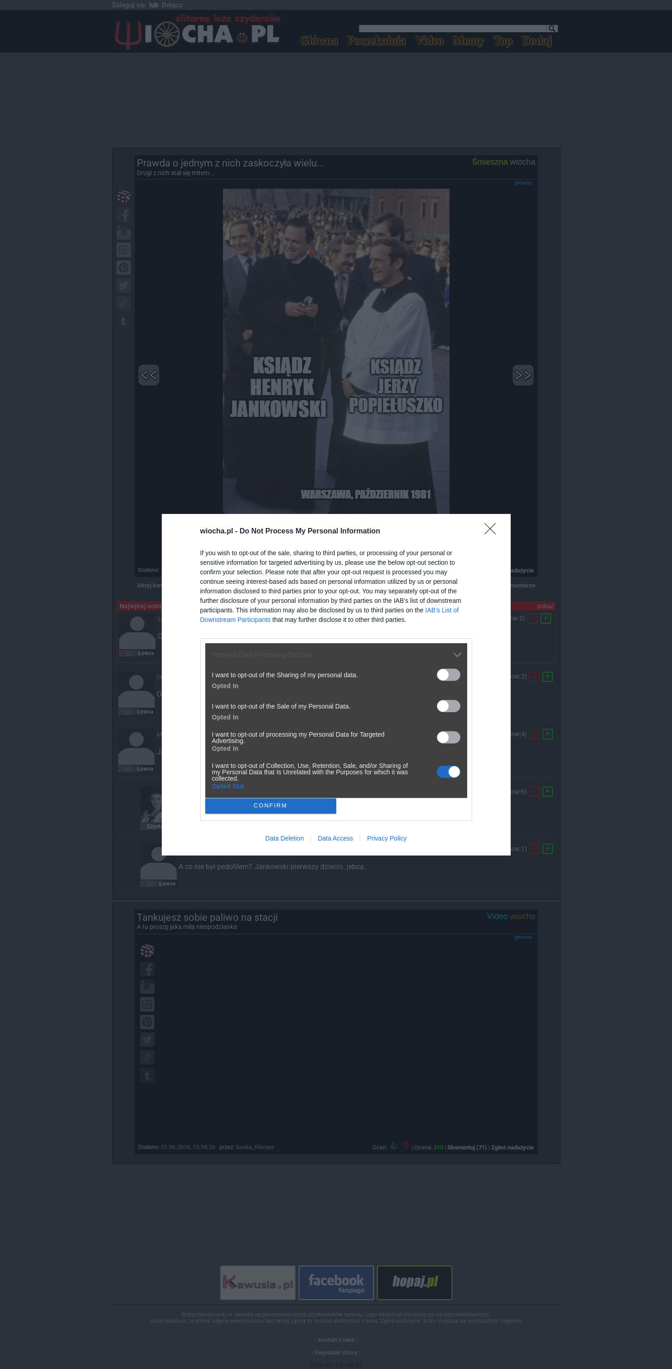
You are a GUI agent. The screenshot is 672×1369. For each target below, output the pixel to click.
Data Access (335, 838)
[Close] (493, 531)
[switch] (448, 675)
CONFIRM (271, 805)
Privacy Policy (386, 838)
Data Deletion (285, 838)
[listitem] (336, 655)
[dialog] (336, 685)
